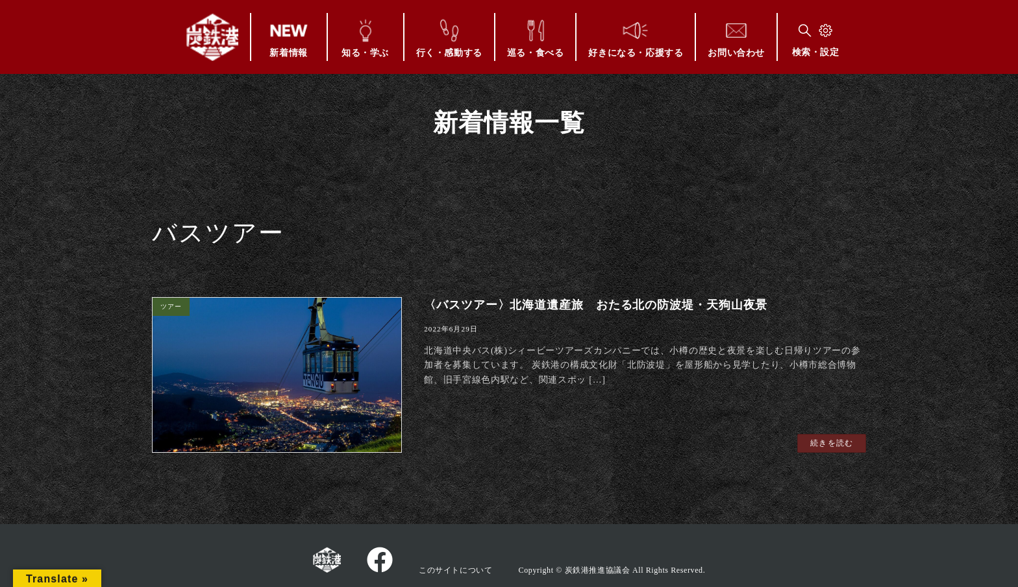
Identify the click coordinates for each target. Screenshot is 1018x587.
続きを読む (831, 443)
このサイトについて (455, 570)
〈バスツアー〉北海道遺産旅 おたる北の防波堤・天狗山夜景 (595, 304)
